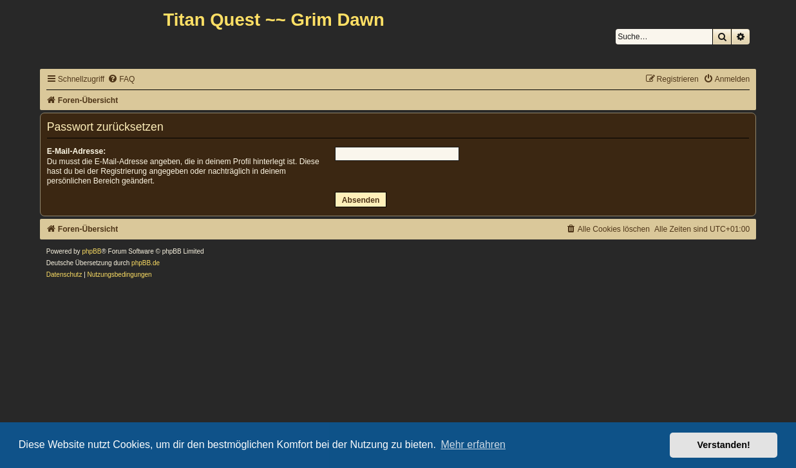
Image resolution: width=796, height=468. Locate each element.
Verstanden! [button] (723, 445)
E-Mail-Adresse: (76, 151)
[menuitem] (121, 79)
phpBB (91, 251)
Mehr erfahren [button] (473, 444)
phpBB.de (145, 263)
